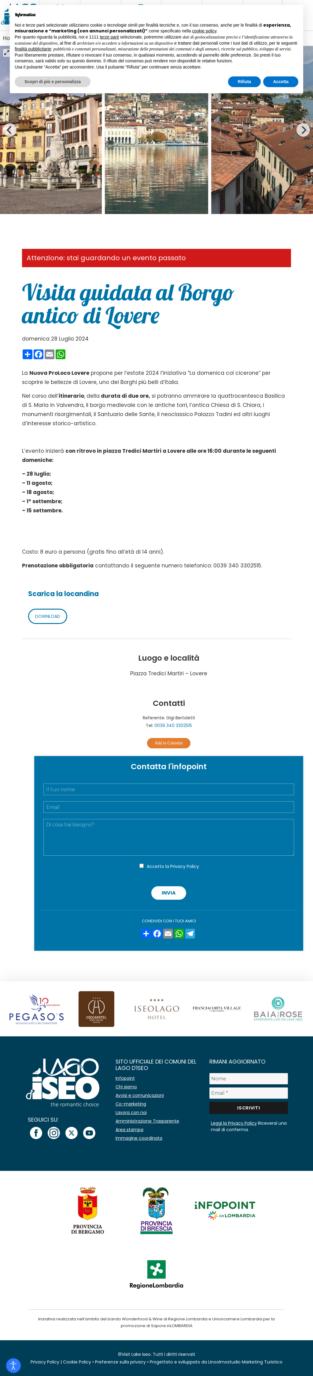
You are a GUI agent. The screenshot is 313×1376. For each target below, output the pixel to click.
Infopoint (125, 1078)
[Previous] (10, 130)
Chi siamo (126, 1087)
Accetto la (173, 866)
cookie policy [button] (204, 30)
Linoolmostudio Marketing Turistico (245, 1362)
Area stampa (129, 1130)
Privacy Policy (184, 866)
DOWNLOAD (47, 616)
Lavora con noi (131, 1112)
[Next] (303, 130)
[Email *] (248, 1093)
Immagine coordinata (139, 1138)
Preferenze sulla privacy (120, 1362)
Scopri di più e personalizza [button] (52, 81)
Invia (169, 892)
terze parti (109, 37)
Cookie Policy (77, 1362)
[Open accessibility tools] (13, 1365)
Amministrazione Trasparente (147, 1121)
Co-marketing (131, 1104)
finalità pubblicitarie (33, 48)
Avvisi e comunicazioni (140, 1095)
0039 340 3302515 (173, 725)
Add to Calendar (169, 743)
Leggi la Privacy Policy (234, 1123)
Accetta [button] (281, 81)
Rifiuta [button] (244, 81)
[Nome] (248, 1078)
